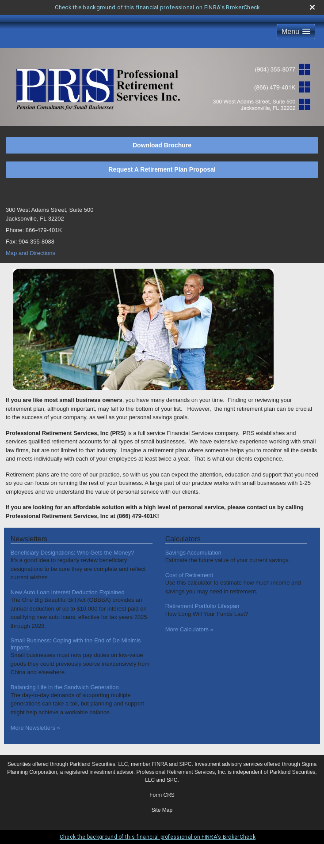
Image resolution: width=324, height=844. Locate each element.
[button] (296, 31)
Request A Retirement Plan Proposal (161, 169)
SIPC (185, 764)
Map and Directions (30, 253)
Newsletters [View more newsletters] (29, 539)
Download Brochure (162, 145)
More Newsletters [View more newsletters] (35, 727)
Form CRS (162, 795)
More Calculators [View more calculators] (189, 629)
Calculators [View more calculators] (183, 539)
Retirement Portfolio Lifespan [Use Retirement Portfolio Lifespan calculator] (202, 606)
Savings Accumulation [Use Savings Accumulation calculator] (193, 552)
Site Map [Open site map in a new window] (162, 810)
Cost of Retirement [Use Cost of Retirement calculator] (189, 575)
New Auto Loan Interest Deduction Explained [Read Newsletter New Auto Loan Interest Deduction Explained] (68, 592)
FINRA (159, 764)
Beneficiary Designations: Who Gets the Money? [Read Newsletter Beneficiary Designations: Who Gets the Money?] (72, 552)
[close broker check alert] (312, 7)
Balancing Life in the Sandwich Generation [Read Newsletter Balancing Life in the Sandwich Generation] (65, 687)
